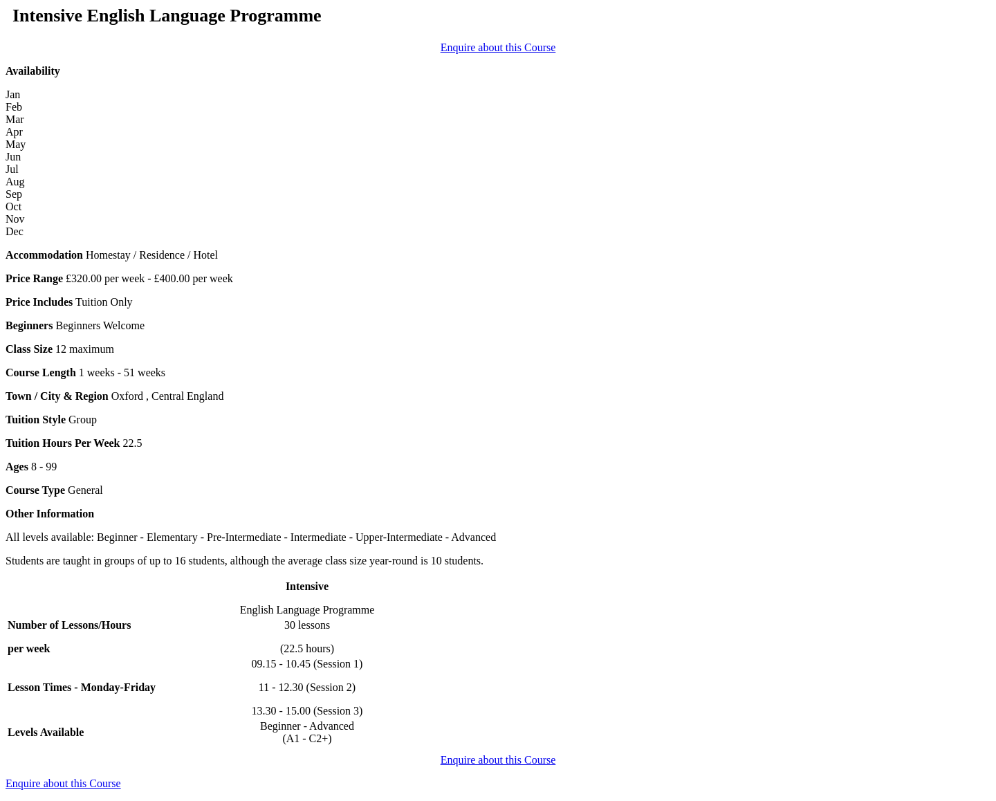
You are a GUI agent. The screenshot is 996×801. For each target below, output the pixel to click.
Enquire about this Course (498, 47)
